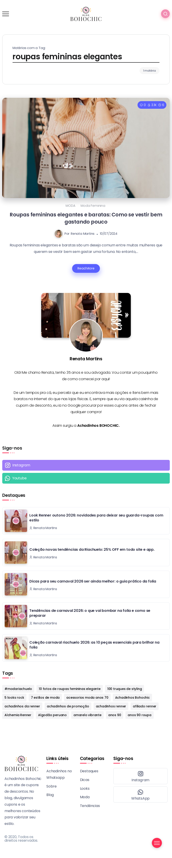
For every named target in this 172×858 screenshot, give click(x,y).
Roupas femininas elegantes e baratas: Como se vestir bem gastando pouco (86, 218)
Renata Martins (83, 233)
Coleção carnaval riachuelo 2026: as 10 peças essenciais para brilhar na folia (94, 645)
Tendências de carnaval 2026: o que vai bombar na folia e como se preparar (89, 613)
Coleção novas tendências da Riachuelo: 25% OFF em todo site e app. (92, 549)
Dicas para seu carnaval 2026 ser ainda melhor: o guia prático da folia (92, 581)
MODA (70, 205)
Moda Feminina (93, 205)
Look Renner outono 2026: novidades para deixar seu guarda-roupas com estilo (96, 518)
